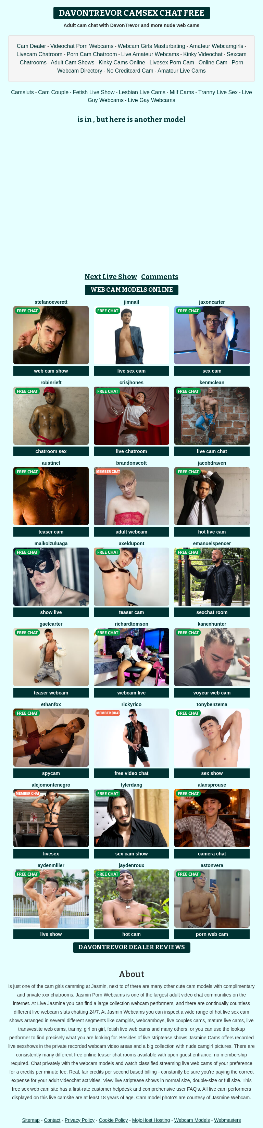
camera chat (212, 853)
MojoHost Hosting (151, 1120)
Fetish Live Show (94, 92)
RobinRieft (50, 382)
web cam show (51, 371)
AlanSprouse (212, 785)
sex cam (211, 371)
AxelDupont (132, 543)
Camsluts (22, 92)
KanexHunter (212, 624)
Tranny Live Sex (218, 92)
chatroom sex (50, 451)
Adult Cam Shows (72, 62)
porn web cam (212, 934)
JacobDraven (212, 463)
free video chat (132, 773)
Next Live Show (111, 277)
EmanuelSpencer (212, 543)
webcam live (131, 692)
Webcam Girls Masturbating (151, 46)
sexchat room (211, 612)
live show (51, 934)
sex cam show (131, 853)
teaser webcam (51, 692)
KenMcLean (212, 382)
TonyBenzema (212, 704)
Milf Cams (182, 92)
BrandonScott (131, 463)
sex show (212, 773)
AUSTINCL (51, 463)
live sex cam (131, 371)
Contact (52, 1120)
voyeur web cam (212, 692)
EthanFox (51, 704)
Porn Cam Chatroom (92, 54)
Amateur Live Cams (182, 71)
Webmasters (227, 1120)
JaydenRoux (132, 865)
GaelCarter (51, 624)
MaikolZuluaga (51, 543)
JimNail (131, 302)
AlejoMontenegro (51, 785)
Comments (159, 277)
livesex (51, 853)
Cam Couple (53, 92)
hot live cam (212, 532)
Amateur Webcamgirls (216, 46)
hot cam (131, 934)
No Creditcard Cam (130, 71)
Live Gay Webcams (151, 100)
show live (51, 612)
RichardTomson (131, 624)
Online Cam (213, 62)
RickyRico (131, 704)
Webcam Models (192, 1120)
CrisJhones (131, 382)
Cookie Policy (113, 1120)
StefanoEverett (51, 302)
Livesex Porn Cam (171, 62)
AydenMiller (51, 865)
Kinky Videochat (202, 54)
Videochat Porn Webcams (81, 46)
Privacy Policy (80, 1120)
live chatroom (131, 451)
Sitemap (30, 1120)
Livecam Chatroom (39, 54)
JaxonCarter (212, 302)
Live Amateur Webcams (150, 54)
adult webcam (132, 532)
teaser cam (50, 532)
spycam (51, 773)
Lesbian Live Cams (142, 92)
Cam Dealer (31, 46)
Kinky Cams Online (122, 62)
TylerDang (131, 785)
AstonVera (212, 865)
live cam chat (212, 451)
